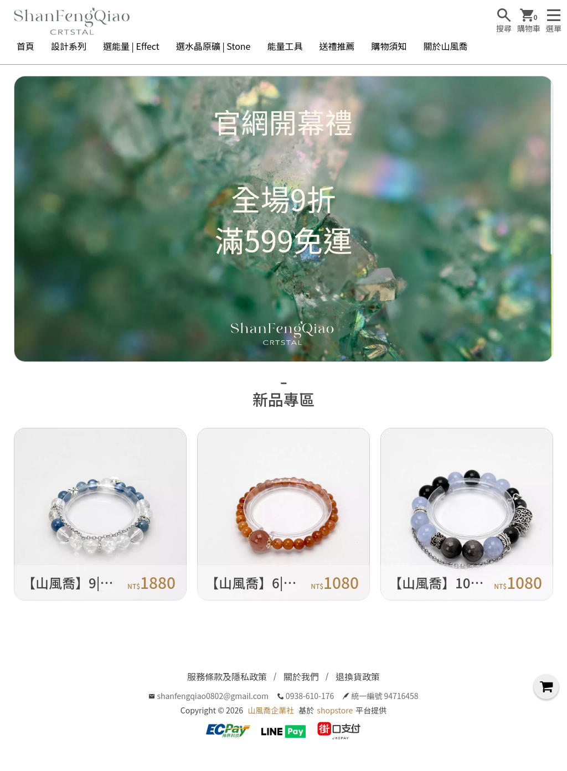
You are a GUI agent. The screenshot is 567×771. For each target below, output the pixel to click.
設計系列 (68, 46)
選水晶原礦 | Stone (213, 46)
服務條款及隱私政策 (227, 676)
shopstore (335, 710)
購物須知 (389, 46)
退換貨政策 (358, 676)
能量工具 (284, 46)
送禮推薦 (336, 46)
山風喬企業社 (271, 710)
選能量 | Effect (131, 46)
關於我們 (301, 676)
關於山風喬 (446, 46)
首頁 (25, 46)
